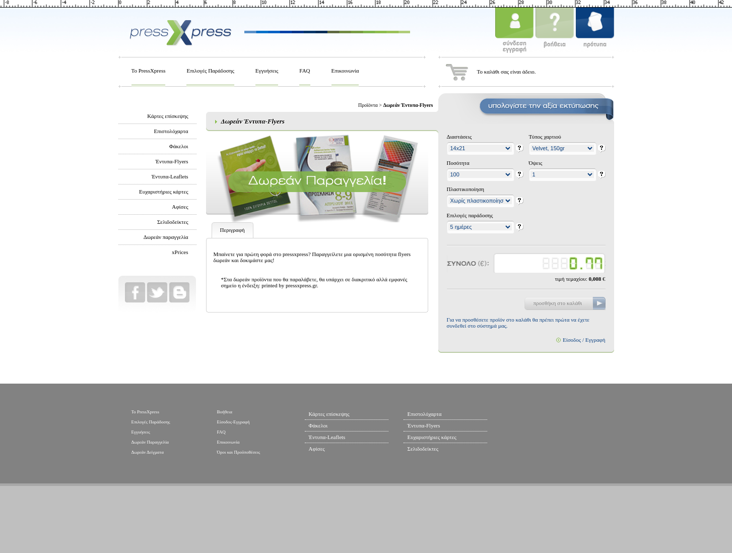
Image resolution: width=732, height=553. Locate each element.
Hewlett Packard (393, 520)
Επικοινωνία (345, 71)
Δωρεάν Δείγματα (147, 452)
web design (157, 515)
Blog (179, 292)
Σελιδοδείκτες (172, 222)
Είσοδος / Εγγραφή (584, 340)
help (519, 149)
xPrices (180, 252)
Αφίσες (180, 207)
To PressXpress (148, 71)
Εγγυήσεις (267, 71)
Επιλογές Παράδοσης (210, 71)
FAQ (304, 71)
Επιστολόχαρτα (171, 131)
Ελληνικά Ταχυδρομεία (478, 520)
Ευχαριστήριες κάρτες (163, 192)
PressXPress (180, 32)
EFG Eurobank (577, 520)
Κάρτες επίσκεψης (167, 116)
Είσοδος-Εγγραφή (233, 421)
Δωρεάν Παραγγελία (150, 442)
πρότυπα (595, 32)
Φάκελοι (178, 146)
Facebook (135, 292)
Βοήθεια (224, 411)
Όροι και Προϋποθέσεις (238, 452)
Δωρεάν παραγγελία (166, 237)
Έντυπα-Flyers (172, 161)
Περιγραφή (232, 230)
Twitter (157, 292)
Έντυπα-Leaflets (170, 176)
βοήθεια (555, 32)
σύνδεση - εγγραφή (514, 32)
